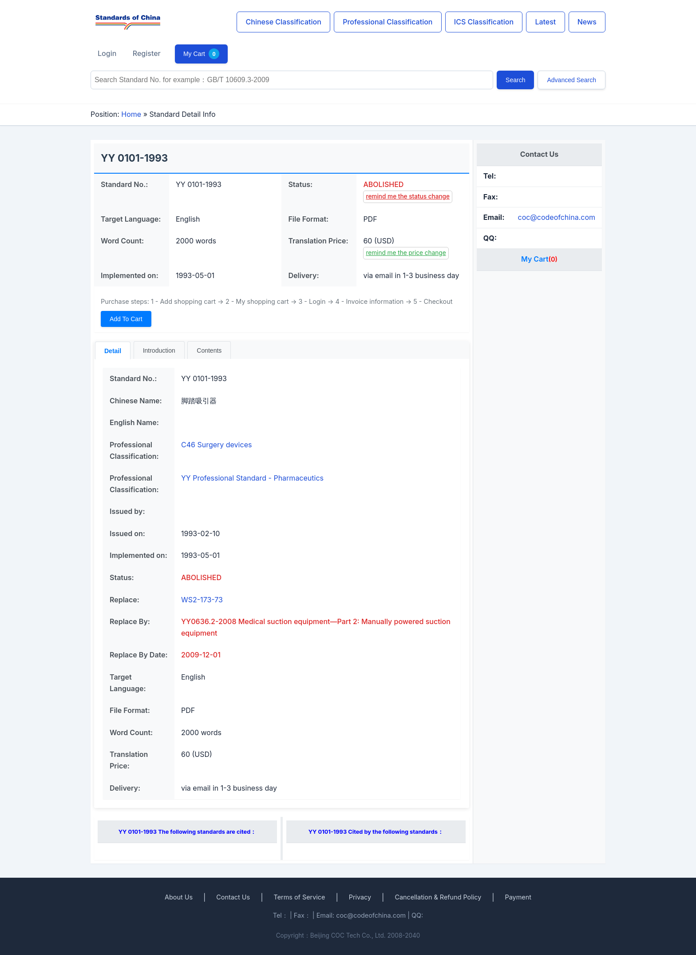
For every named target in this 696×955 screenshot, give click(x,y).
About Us (179, 897)
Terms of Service (299, 897)
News (587, 21)
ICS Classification (484, 21)
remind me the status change (408, 196)
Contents (209, 350)
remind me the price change (406, 252)
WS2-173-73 (202, 599)
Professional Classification (387, 21)
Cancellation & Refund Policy (438, 897)
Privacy (360, 897)
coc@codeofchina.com (556, 217)
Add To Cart (126, 318)
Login (107, 53)
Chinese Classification (283, 21)
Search (515, 80)
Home (131, 114)
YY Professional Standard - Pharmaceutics (252, 478)
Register (147, 53)
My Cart (201, 53)
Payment (518, 897)
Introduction (159, 350)
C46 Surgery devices (216, 444)
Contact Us (233, 897)
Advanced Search (571, 80)
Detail (112, 350)
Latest (545, 21)
